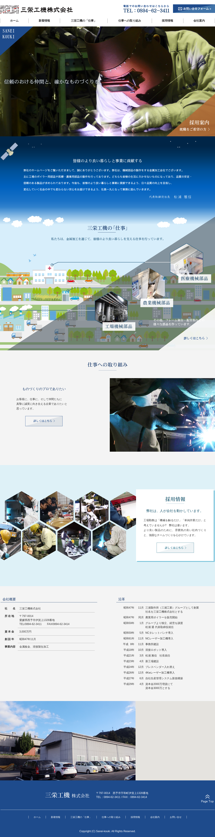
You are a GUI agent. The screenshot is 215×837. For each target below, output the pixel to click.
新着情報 (44, 20)
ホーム (14, 20)
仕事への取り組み (129, 20)
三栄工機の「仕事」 (84, 20)
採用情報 (167, 20)
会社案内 (199, 20)
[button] (175, 738)
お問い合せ (176, 817)
